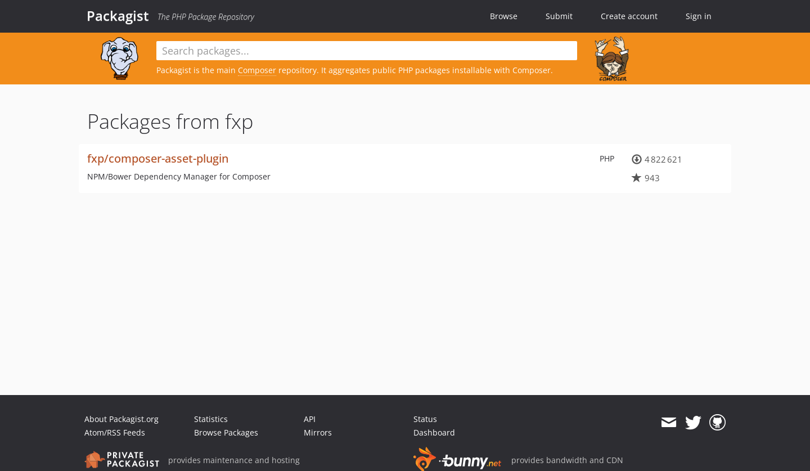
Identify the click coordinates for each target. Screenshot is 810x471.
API (310, 419)
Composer (257, 70)
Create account (629, 16)
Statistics (211, 419)
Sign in (699, 16)
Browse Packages (226, 432)
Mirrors (318, 432)
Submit (559, 16)
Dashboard (434, 432)
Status (425, 419)
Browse (504, 16)
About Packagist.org (121, 419)
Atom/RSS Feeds (114, 432)
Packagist (118, 16)
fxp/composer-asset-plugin (157, 158)
